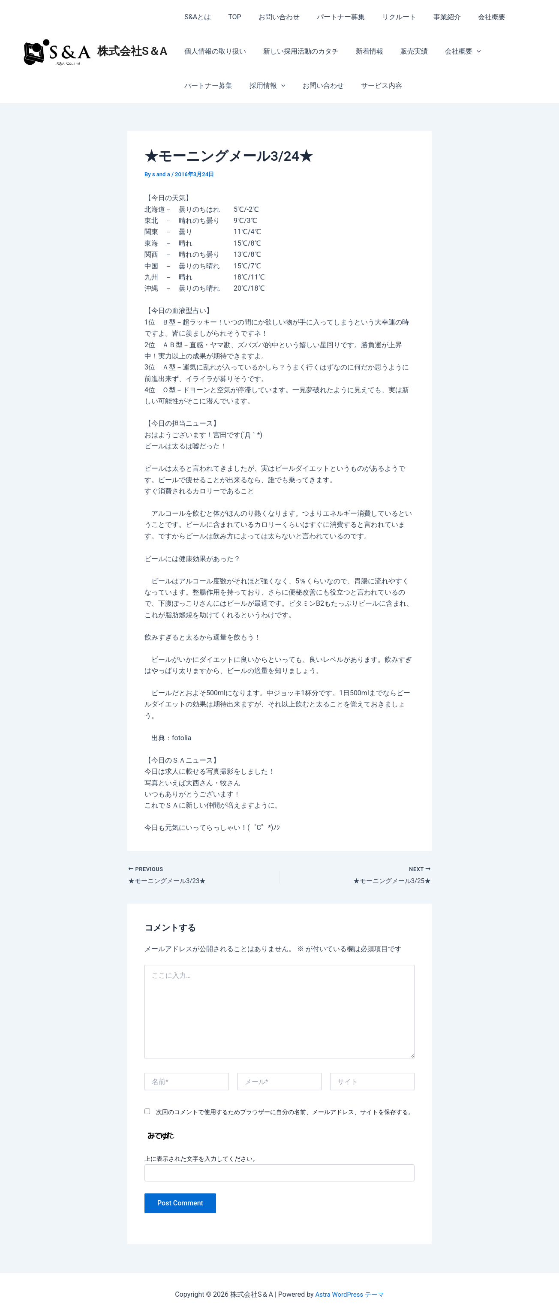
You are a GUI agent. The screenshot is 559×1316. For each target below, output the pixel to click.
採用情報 (201, 86)
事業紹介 (428, 17)
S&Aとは (196, 17)
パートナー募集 (329, 17)
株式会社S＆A (132, 51)
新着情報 (361, 51)
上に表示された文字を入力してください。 (201, 1159)
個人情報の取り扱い (213, 51)
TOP (229, 17)
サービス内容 (307, 85)
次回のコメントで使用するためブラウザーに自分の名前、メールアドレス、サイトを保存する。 (285, 1113)
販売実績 (402, 51)
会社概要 (469, 17)
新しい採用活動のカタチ (296, 51)
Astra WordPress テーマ (349, 1294)
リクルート (384, 17)
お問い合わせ (270, 17)
